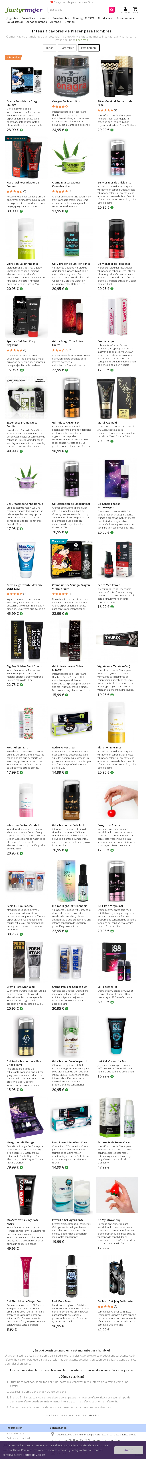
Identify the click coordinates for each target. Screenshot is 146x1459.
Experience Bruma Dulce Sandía (22, 424)
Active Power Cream (64, 747)
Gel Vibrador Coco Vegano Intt (71, 1061)
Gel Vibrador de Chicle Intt (114, 182)
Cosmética (28, 18)
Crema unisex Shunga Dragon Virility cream (71, 586)
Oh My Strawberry (109, 1220)
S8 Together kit (107, 987)
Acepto (128, 1450)
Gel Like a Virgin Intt (110, 906)
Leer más (82, 40)
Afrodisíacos (105, 18)
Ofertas (69, 22)
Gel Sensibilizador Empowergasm (109, 505)
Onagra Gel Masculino (66, 101)
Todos (49, 47)
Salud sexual (15, 22)
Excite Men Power (109, 585)
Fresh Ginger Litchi (18, 747)
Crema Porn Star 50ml (21, 987)
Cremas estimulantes (70, 1415)
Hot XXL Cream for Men (112, 1061)
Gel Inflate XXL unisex (65, 422)
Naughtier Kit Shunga (21, 1142)
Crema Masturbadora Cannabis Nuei (66, 184)
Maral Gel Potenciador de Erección (23, 184)
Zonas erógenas (36, 22)
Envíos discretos (15, 1433)
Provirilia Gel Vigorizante (68, 1220)
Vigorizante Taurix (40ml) (114, 666)
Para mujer (67, 47)
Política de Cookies (34, 1454)
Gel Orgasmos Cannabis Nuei (25, 503)
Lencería (44, 18)
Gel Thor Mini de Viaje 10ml (24, 1301)
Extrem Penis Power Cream (114, 1142)
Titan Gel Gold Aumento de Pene (115, 103)
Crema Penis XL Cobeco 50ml (70, 987)
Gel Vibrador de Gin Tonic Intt (71, 263)
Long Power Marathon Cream (70, 1142)
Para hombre (61, 18)
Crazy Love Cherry (109, 825)
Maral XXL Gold (107, 422)
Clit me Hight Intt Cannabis (69, 906)
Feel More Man (61, 1301)
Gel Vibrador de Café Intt (68, 825)
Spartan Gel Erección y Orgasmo (21, 343)
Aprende (55, 22)
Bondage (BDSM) (83, 18)
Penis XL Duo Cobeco (20, 906)
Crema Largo (106, 341)
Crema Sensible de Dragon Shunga (23, 103)
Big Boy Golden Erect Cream (24, 666)
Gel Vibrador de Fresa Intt (114, 263)
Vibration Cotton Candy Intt (25, 825)
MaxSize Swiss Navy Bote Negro (22, 1221)
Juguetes (12, 18)
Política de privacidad (18, 1438)
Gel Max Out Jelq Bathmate (115, 1301)
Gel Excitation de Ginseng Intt (71, 503)
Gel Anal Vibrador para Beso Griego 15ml (24, 1062)
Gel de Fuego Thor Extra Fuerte (67, 343)
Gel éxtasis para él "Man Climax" (67, 668)
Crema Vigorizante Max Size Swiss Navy (25, 586)
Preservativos (125, 18)
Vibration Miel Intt (109, 747)
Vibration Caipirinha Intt (22, 263)
